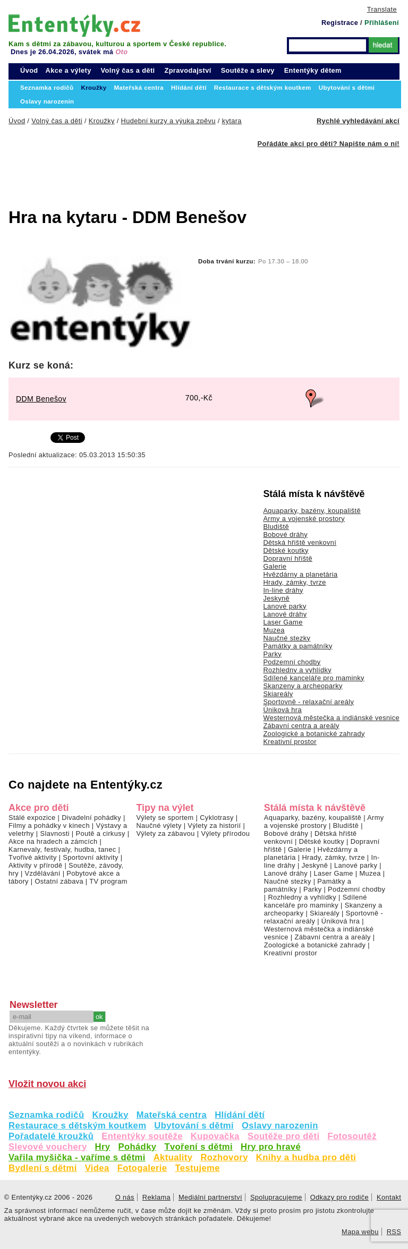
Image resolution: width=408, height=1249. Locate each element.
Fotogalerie (142, 1168)
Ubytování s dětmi (194, 1125)
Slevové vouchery (47, 1147)
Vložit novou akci (47, 1084)
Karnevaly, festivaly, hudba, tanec (62, 849)
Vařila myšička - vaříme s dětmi (77, 1157)
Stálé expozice (32, 818)
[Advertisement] (178, 171)
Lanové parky (284, 606)
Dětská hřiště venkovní (299, 542)
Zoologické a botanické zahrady (314, 734)
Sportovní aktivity (90, 857)
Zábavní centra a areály (301, 726)
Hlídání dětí (240, 1115)
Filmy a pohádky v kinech (49, 825)
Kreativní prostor (289, 742)
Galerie (274, 566)
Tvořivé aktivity (32, 857)
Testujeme (197, 1168)
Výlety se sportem (164, 818)
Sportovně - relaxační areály (308, 702)
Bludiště (276, 527)
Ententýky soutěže (142, 1136)
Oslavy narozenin (280, 1125)
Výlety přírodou (225, 833)
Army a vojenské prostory (304, 519)
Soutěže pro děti (283, 1136)
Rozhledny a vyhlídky (297, 670)
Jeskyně (276, 598)
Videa (97, 1168)
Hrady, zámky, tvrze (294, 582)
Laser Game (282, 622)
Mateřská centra (172, 1115)
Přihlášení (381, 23)
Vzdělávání (43, 873)
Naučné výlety (158, 825)
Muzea (273, 630)
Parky (272, 654)
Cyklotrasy (217, 818)
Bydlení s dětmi (42, 1168)
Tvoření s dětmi (198, 1147)
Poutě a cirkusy (100, 833)
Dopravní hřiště (287, 558)
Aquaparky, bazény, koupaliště (312, 511)
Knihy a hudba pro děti (306, 1157)
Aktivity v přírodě (35, 865)
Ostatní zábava (59, 881)
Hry (102, 1147)
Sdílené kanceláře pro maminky (313, 678)
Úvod (29, 70)
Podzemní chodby (291, 662)
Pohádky (137, 1147)
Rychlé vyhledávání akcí (358, 121)
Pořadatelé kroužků (51, 1136)
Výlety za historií (214, 825)
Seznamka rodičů (46, 1115)
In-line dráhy (283, 590)
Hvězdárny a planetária (300, 574)
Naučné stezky (286, 638)
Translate (382, 9)
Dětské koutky (285, 550)
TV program (108, 881)
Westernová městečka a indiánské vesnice (331, 718)
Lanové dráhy (285, 614)
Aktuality (173, 1157)
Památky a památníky (297, 646)
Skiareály (278, 694)
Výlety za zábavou (165, 833)
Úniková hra (282, 710)
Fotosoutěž (352, 1136)
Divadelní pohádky (91, 818)
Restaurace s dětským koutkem (77, 1125)
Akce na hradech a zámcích (53, 841)
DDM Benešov (41, 399)
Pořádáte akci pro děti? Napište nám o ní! (329, 144)
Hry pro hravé (271, 1147)
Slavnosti (54, 833)
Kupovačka (215, 1136)
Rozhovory (224, 1157)
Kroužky (110, 1115)
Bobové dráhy (285, 534)
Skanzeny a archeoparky (302, 686)
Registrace (339, 23)
